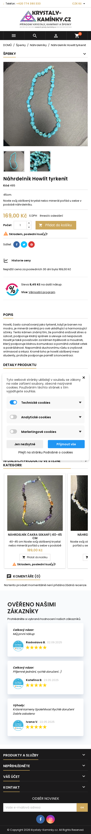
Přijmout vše (66, 444)
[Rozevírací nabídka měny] (79, 3)
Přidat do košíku (55, 225)
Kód (6, 186)
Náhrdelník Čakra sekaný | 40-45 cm (35, 536)
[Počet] (20, 225)
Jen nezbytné (24, 444)
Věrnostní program (42, 292)
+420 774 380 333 (28, 3)
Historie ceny (21, 260)
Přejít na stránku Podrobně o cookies (45, 452)
